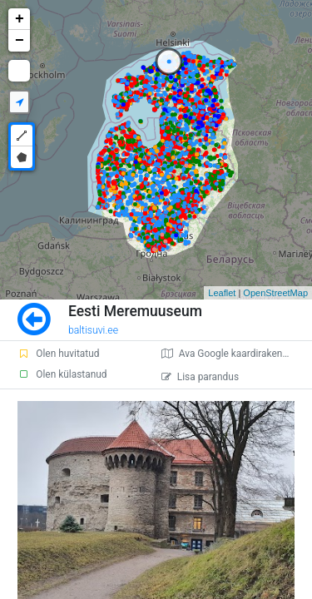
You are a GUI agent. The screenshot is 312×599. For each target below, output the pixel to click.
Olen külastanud (61, 374)
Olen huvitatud (58, 353)
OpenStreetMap (275, 293)
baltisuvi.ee (93, 330)
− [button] (19, 41)
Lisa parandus (200, 377)
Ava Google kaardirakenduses (235, 353)
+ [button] (19, 19)
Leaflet (221, 293)
